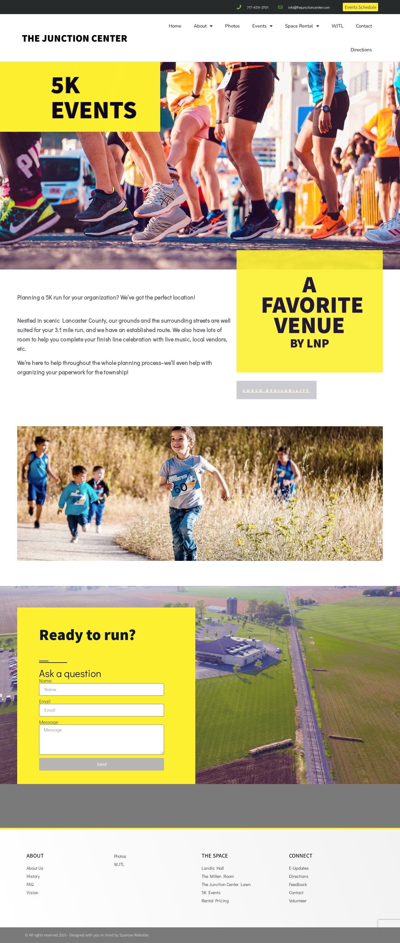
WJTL (337, 26)
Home (175, 26)
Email (44, 701)
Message (48, 722)
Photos (232, 26)
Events (262, 26)
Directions (361, 50)
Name (45, 680)
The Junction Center (74, 37)
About (203, 26)
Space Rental (302, 26)
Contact (364, 26)
